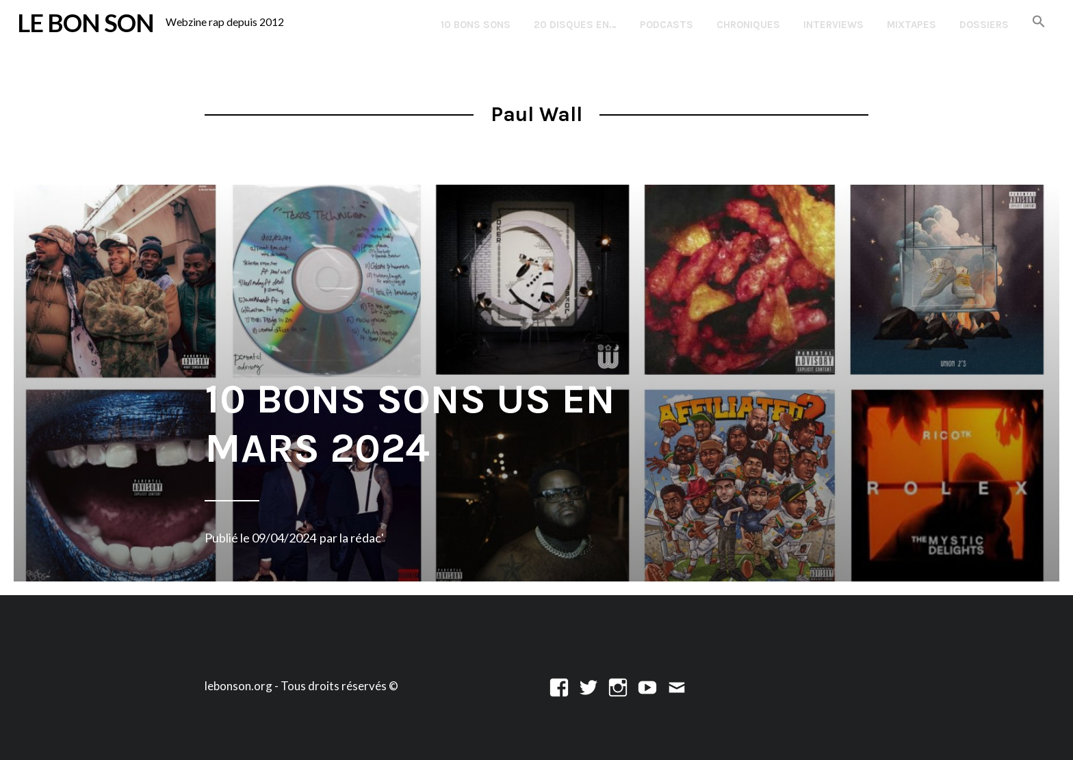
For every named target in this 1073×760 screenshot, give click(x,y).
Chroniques (748, 24)
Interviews (833, 24)
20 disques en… (575, 24)
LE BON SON (85, 23)
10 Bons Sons (475, 24)
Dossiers (984, 24)
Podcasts (666, 24)
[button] (1039, 22)
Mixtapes (911, 24)
